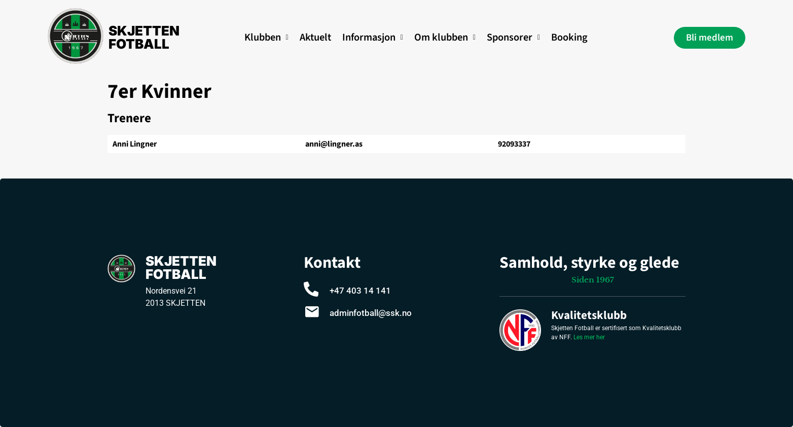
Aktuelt (315, 37)
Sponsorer (513, 37)
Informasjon (372, 37)
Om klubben (445, 37)
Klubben (266, 37)
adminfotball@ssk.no (371, 313)
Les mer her (589, 337)
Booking (569, 37)
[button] (266, 37)
